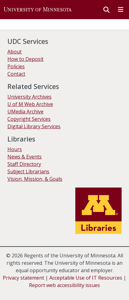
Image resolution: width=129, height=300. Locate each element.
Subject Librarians (28, 171)
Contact (16, 73)
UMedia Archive (25, 111)
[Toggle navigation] (120, 9)
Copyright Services (29, 119)
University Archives (29, 96)
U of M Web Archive (30, 104)
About (14, 51)
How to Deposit (25, 59)
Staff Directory (24, 164)
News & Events (24, 156)
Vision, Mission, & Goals (34, 178)
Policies (16, 66)
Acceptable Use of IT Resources (85, 277)
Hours (14, 149)
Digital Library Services (33, 126)
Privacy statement (23, 277)
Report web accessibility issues (64, 285)
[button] (37, 9)
